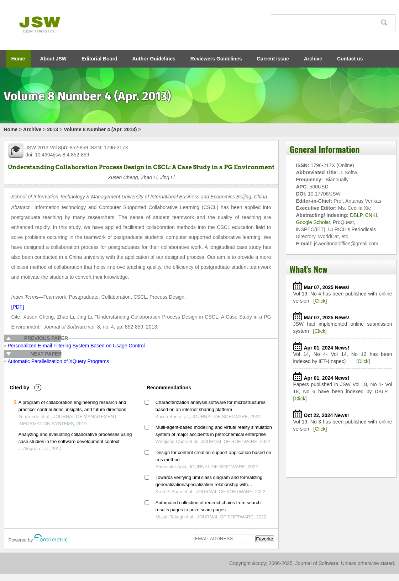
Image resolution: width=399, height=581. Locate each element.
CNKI (371, 215)
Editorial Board (99, 59)
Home (18, 59)
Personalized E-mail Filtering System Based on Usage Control (76, 345)
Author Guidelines (153, 59)
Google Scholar (313, 222)
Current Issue (273, 59)
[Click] (320, 301)
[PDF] (17, 307)
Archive (313, 59)
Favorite (264, 539)
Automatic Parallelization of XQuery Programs (58, 361)
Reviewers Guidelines (216, 59)
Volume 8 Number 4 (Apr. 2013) (100, 129)
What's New (308, 268)
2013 (52, 129)
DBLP (356, 215)
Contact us (350, 59)
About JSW (53, 59)
